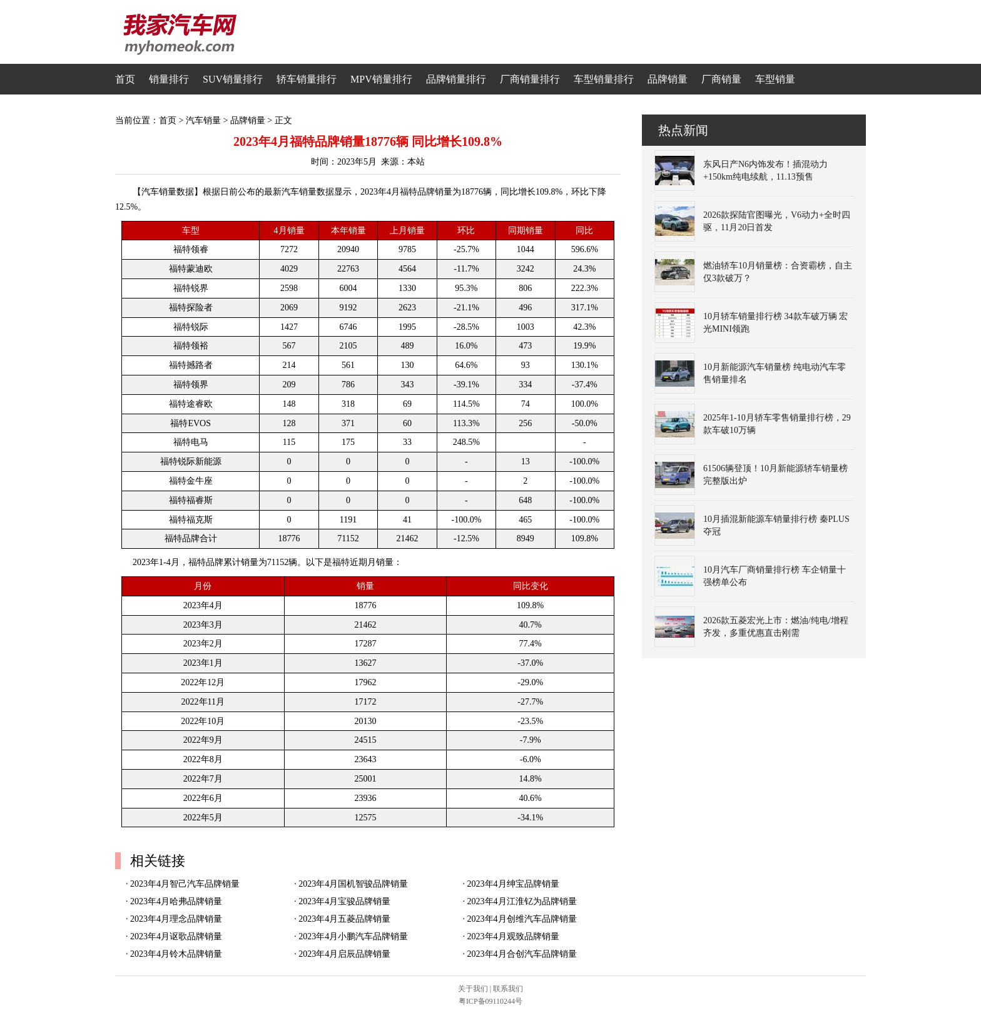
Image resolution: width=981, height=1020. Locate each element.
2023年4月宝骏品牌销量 (344, 901)
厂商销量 (721, 79)
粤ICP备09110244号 (490, 1001)
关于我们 (473, 988)
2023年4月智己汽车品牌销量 (185, 884)
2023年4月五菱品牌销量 (344, 919)
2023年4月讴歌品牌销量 (176, 936)
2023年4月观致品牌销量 (513, 936)
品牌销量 (668, 79)
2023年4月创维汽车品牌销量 (522, 919)
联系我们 (508, 988)
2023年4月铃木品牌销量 (176, 954)
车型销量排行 (604, 79)
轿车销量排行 (307, 79)
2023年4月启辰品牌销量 (344, 954)
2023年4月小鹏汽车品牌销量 (353, 936)
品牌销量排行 (456, 79)
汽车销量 (203, 120)
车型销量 (775, 79)
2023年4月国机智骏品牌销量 (353, 884)
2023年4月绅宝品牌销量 (513, 884)
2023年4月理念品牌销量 (176, 919)
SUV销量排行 (233, 79)
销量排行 (169, 79)
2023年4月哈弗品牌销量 (176, 901)
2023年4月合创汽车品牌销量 (522, 954)
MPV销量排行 (381, 79)
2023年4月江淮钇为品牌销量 (522, 901)
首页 (125, 79)
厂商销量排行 (530, 79)
